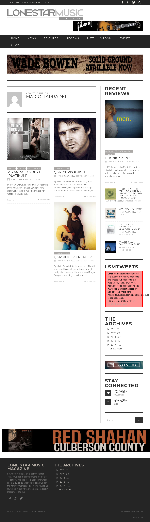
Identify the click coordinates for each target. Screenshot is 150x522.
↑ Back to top (137, 518)
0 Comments (43, 200)
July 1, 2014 (34, 179)
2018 (113, 341)
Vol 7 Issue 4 (33, 168)
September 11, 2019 (132, 201)
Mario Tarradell (19, 179)
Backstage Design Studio (132, 511)
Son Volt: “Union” (130, 209)
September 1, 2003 (85, 176)
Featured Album (123, 151)
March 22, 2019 (126, 234)
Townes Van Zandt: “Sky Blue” (130, 243)
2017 (113, 345)
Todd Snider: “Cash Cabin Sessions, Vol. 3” (129, 226)
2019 (113, 337)
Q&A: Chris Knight (70, 172)
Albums (12, 168)
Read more (12, 200)
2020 (113, 333)
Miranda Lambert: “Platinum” (24, 173)
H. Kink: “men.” (117, 158)
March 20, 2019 (126, 250)
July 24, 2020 (133, 162)
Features (59, 168)
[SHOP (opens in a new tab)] (15, 45)
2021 (113, 329)
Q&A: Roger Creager (73, 257)
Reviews (21, 168)
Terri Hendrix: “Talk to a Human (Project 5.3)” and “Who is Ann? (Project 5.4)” (130, 193)
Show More (116, 348)
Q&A (67, 168)
